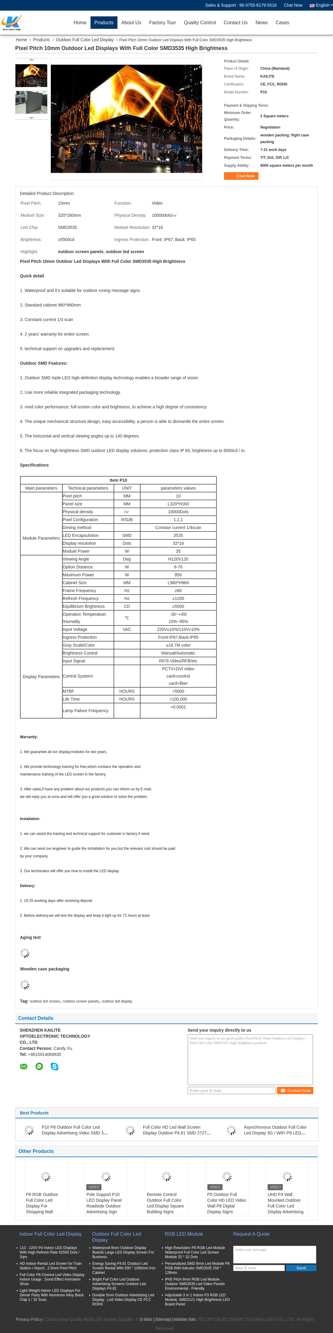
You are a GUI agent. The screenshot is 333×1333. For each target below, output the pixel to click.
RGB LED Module (184, 1234)
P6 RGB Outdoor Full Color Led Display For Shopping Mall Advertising (42, 1206)
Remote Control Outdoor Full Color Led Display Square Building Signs (165, 1203)
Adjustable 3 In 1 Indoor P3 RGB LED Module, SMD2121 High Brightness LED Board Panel (197, 1299)
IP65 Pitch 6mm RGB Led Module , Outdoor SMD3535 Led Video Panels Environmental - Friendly (195, 1284)
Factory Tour (162, 22)
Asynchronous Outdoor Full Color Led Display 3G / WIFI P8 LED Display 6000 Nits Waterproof (275, 1133)
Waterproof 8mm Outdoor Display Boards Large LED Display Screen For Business (123, 1252)
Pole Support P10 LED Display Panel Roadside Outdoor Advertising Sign (104, 1203)
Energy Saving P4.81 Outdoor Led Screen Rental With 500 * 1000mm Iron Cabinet (124, 1268)
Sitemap (163, 1319)
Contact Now (295, 1090)
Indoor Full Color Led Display (50, 1234)
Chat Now (293, 5)
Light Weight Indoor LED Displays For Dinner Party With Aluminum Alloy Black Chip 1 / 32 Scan (52, 1295)
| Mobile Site (183, 1319)
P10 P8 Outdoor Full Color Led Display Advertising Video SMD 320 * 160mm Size (75, 1133)
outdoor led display (117, 1001)
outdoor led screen (45, 1001)
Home (80, 22)
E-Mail (146, 1319)
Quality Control (200, 22)
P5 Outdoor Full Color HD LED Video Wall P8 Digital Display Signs (226, 1203)
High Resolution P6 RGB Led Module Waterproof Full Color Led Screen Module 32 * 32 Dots (195, 1252)
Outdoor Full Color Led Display (85, 39)
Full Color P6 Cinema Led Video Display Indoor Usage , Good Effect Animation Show (52, 1279)
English (324, 5)
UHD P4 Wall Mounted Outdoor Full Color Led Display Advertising (285, 1203)
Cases (282, 22)
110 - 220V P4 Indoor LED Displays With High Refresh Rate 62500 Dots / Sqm (49, 1252)
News (262, 22)
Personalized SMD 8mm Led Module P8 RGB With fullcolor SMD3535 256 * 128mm (197, 1268)
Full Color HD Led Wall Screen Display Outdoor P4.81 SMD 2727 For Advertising (175, 1133)
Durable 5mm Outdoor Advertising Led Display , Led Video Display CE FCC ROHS (123, 1299)
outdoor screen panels (81, 1001)
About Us (131, 22)
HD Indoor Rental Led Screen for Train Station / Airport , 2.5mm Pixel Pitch (51, 1265)
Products (104, 22)
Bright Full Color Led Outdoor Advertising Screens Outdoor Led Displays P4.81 (119, 1284)
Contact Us (236, 22)
